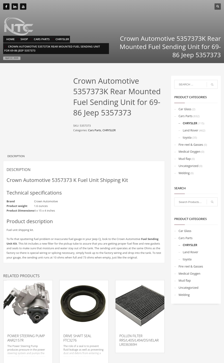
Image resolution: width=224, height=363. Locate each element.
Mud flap (184, 159)
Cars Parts (94, 130)
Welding (184, 173)
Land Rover (190, 130)
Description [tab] (16, 149)
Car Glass (184, 109)
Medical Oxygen (189, 152)
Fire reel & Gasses (190, 145)
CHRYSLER (109, 130)
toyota (187, 137)
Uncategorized (188, 166)
